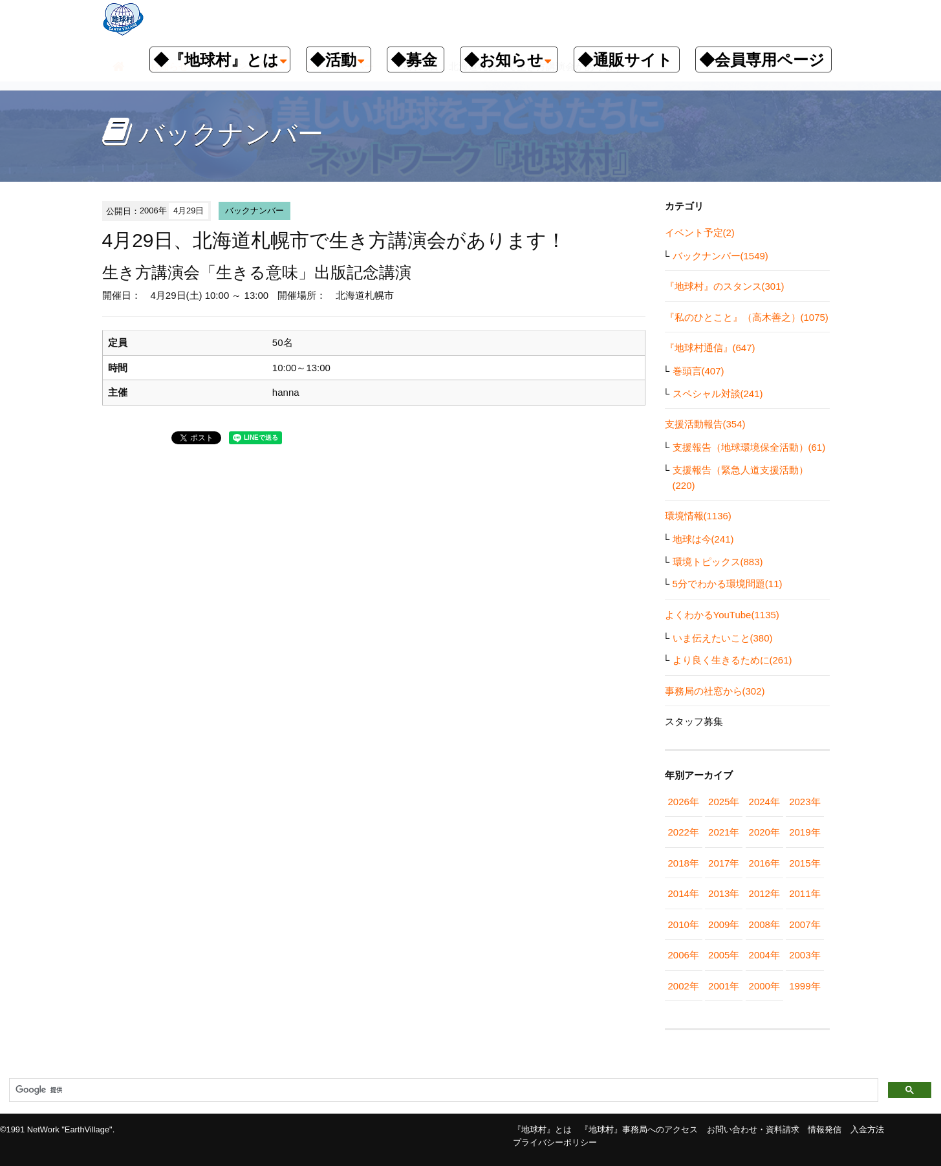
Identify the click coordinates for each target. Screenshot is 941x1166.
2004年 (764, 954)
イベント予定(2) (700, 232)
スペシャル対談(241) (718, 393)
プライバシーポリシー (555, 1142)
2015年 (804, 863)
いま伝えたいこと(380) (723, 637)
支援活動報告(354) (705, 423)
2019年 (804, 831)
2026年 (683, 801)
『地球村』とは (542, 1129)
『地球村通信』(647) (710, 347)
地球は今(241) (703, 539)
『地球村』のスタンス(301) (724, 286)
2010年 (683, 924)
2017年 (723, 863)
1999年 (804, 985)
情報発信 (824, 1129)
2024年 (764, 801)
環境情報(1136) (698, 515)
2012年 (764, 893)
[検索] (442, 1090)
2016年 (764, 863)
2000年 (764, 985)
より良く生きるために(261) (732, 659)
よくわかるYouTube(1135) (722, 614)
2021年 (723, 831)
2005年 (723, 954)
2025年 (723, 801)
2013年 (723, 893)
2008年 (764, 924)
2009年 (723, 924)
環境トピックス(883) (718, 561)
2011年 (804, 893)
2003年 (804, 954)
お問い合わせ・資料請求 (753, 1129)
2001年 (723, 985)
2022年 (683, 831)
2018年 (683, 863)
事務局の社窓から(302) (715, 691)
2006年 (683, 954)
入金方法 (867, 1129)
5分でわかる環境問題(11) (728, 583)
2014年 (683, 893)
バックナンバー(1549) (720, 255)
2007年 (804, 924)
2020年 (764, 831)
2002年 (683, 985)
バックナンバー (254, 210)
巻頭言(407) (698, 370)
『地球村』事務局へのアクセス (639, 1129)
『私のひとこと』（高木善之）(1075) (746, 317)
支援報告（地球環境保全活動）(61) (749, 447)
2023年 (804, 801)
